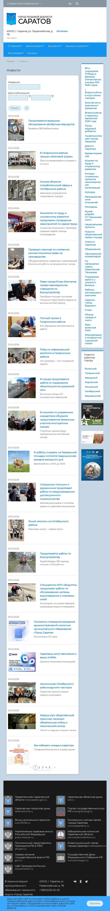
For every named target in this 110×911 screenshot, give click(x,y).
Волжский (90, 368)
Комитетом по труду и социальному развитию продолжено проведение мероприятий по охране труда (58, 218)
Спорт (88, 310)
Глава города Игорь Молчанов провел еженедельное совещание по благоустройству (58, 287)
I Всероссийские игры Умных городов (93, 94)
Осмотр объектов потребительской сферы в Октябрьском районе (56, 185)
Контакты (32, 53)
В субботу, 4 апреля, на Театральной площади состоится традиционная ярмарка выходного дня (55, 456)
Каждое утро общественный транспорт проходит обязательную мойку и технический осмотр (57, 721)
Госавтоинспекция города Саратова (93, 139)
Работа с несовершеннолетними (93, 292)
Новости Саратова (90, 243)
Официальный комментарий (93, 255)
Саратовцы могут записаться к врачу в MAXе (58, 656)
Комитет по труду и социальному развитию (92, 165)
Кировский (91, 382)
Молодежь (91, 206)
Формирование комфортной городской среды (93, 339)
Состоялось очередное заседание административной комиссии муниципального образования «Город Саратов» (54, 627)
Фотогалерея (15, 53)
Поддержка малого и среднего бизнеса (92, 281)
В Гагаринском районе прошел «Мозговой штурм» (56, 155)
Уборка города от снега (90, 317)
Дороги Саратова (90, 147)
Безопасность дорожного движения (93, 105)
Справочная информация (23, 3)
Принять (95, 903)
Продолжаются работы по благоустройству (55, 555)
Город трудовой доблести (90, 128)
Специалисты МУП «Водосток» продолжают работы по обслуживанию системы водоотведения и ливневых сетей (58, 592)
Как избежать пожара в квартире (54, 745)
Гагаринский (92, 373)
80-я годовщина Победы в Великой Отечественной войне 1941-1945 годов (93, 76)
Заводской (91, 377)
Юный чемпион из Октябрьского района (48, 523)
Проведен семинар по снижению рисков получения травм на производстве (48, 253)
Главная (10, 61)
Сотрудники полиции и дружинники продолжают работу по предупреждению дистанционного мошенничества (57, 491)
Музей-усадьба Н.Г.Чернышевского (93, 215)
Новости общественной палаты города (93, 234)
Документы (54, 46)
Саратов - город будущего (90, 303)
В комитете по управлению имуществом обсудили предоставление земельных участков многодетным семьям (57, 419)
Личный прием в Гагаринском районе (52, 320)
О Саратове (14, 46)
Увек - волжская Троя (90, 327)
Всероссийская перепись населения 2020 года (93, 117)
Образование (93, 249)
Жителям (62, 31)
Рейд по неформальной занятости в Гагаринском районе (55, 353)
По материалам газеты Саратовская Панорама (92, 267)
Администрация (34, 46)
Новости (23, 61)
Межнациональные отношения (93, 199)
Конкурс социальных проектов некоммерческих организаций (93, 180)
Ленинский (91, 386)
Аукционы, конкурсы (76, 46)
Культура (90, 192)
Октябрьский (92, 391)
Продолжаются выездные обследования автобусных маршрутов (51, 122)
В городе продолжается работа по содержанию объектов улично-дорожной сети (57, 384)
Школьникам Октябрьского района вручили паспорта (57, 686)
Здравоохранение (93, 155)
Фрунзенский (93, 396)
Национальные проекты (93, 226)
